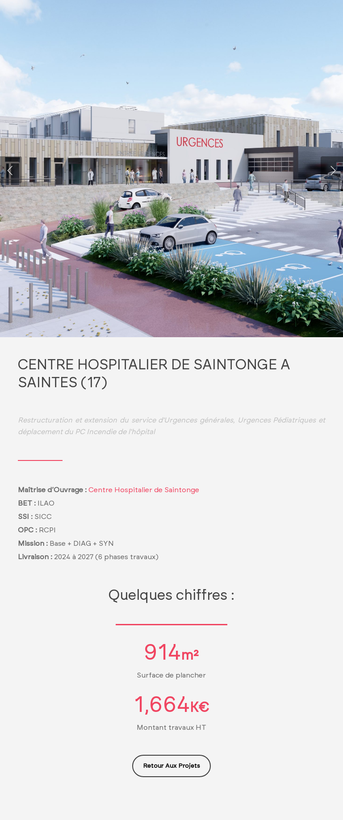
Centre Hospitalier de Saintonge (143, 489)
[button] (171, 766)
